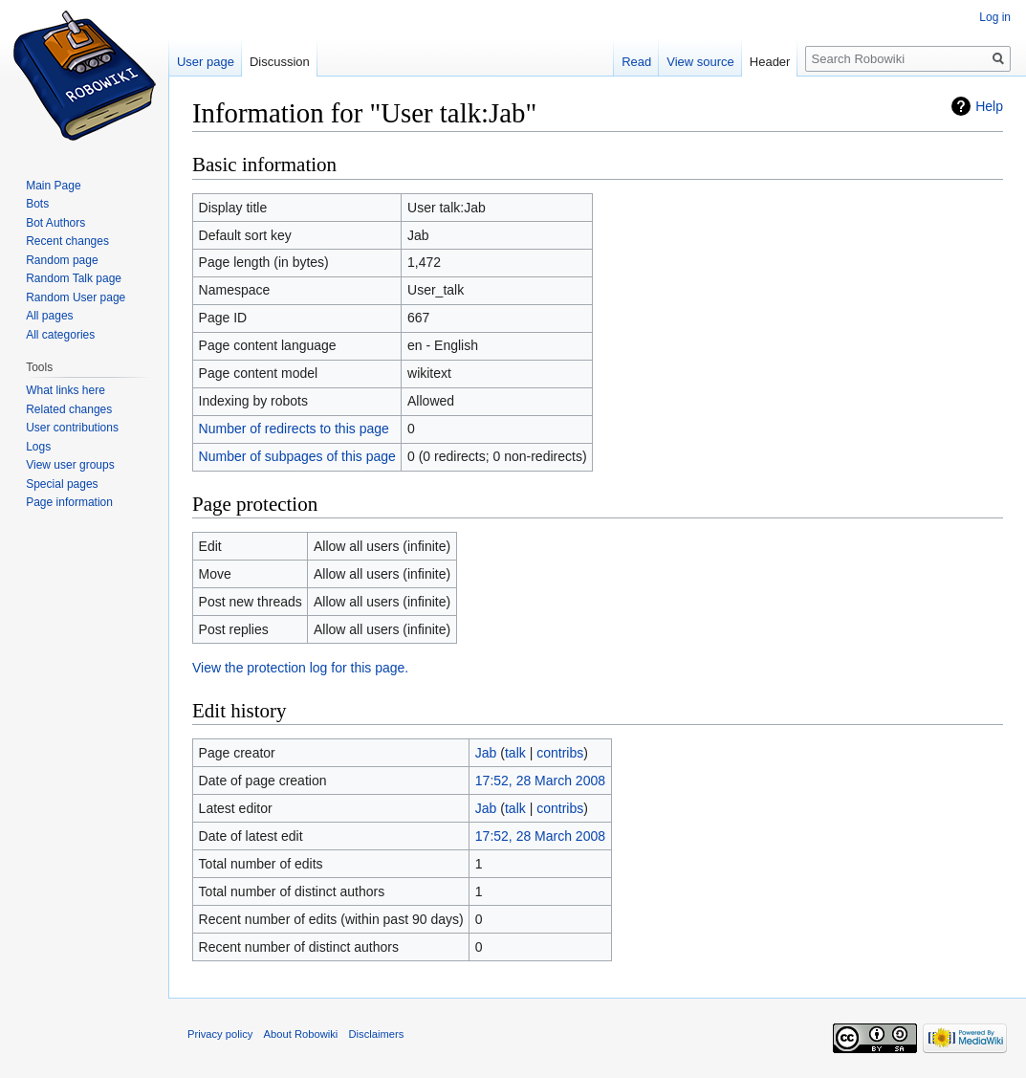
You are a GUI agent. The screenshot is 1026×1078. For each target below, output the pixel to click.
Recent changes (67, 241)
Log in (995, 17)
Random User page (75, 297)
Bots (37, 203)
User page (205, 62)
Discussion (280, 62)
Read (636, 62)
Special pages (62, 484)
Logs (38, 446)
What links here (65, 390)
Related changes (69, 409)
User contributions (72, 427)
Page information (69, 502)
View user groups (70, 465)
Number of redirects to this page (294, 428)
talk (515, 752)
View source (700, 62)
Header (770, 62)
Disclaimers (376, 1034)
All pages (49, 315)
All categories (60, 334)
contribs (559, 752)
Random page (62, 260)
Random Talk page (73, 278)
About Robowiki (301, 1034)
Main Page (53, 185)
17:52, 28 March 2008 (540, 780)
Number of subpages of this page (297, 456)
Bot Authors (55, 223)
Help (989, 106)
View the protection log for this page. (300, 667)
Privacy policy (219, 1034)
